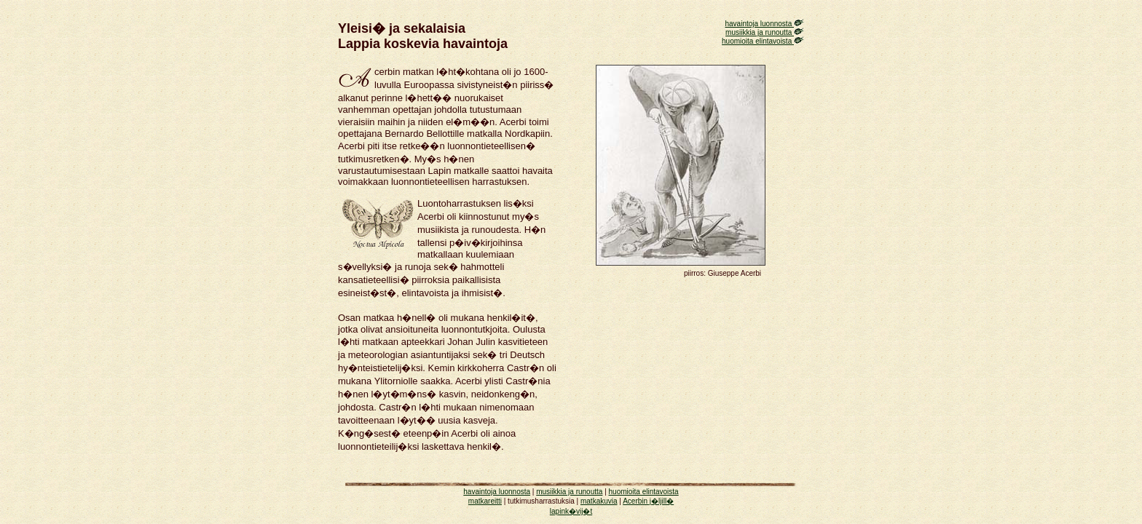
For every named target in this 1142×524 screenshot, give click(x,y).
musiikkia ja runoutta (764, 32)
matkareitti (485, 501)
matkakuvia (599, 501)
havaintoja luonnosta (764, 24)
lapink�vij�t (571, 511)
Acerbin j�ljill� (648, 501)
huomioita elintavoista (763, 41)
